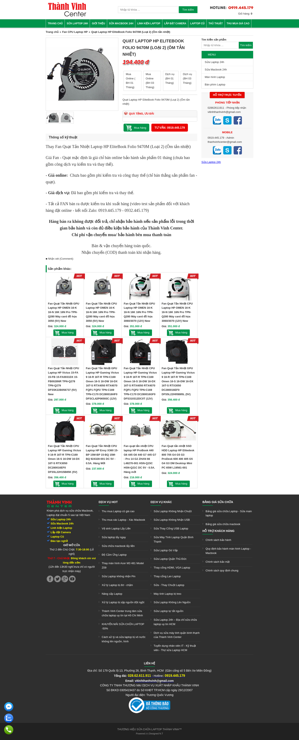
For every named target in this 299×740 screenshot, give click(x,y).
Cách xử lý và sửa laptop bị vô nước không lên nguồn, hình (124, 639)
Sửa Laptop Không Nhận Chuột (173, 511)
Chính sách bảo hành (218, 539)
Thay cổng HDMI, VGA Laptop (172, 567)
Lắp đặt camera (175, 23)
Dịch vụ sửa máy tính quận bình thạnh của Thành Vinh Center (177, 635)
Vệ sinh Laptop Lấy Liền (116, 528)
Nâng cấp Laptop (112, 593)
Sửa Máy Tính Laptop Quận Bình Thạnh (173, 539)
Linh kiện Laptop (148, 23)
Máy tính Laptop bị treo (167, 593)
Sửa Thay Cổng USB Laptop (171, 528)
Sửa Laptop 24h (77, 23)
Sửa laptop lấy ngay (114, 537)
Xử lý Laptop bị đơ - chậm (117, 585)
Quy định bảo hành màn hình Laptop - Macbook (228, 551)
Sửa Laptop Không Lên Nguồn (172, 602)
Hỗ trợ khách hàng (218, 531)
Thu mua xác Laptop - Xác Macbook (123, 519)
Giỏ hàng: (245, 13)
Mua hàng (68, 332)
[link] (67, 15)
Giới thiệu (98, 23)
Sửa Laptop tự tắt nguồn (168, 611)
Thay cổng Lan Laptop (167, 576)
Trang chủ (55, 23)
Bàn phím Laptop (215, 84)
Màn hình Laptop (215, 77)
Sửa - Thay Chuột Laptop (169, 585)
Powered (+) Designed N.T (149, 733)
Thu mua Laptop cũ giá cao (118, 511)
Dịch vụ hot (108, 502)
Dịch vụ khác (161, 502)
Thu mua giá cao (238, 23)
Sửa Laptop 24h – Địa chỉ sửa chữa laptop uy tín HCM (175, 622)
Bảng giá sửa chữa (217, 502)
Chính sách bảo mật (218, 561)
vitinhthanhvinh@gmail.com (224, 111)
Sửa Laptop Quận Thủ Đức (170, 558)
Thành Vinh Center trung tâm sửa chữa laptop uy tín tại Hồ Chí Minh (122, 613)
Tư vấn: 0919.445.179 (169, 127)
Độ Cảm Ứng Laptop (114, 554)
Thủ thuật (215, 23)
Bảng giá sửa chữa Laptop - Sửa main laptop (229, 513)
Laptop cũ (197, 23)
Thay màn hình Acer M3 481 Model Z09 (123, 565)
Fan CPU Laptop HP (75, 31)
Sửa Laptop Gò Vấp (166, 550)
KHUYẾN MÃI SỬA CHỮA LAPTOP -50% (123, 626)
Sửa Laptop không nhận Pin (118, 576)
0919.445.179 (216, 137)
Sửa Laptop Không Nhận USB (172, 519)
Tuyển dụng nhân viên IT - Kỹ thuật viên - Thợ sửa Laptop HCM (175, 648)
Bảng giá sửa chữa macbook (223, 524)
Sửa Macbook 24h (121, 23)
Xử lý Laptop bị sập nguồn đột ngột (123, 602)
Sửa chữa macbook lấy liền (118, 546)
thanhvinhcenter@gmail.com (225, 141)
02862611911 (216, 107)
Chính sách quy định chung (222, 570)
